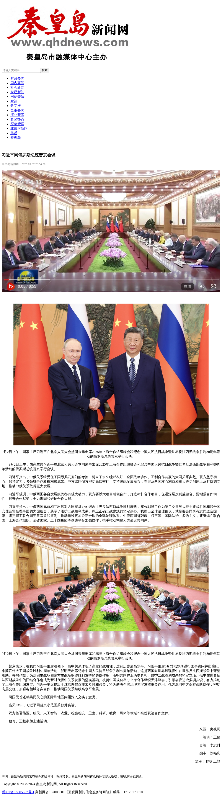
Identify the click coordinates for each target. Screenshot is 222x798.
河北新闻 (17, 115)
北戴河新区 (19, 128)
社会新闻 (17, 87)
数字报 (15, 106)
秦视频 (15, 137)
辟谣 (13, 133)
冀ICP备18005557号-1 (18, 792)
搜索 (44, 70)
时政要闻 (17, 78)
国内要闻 (17, 83)
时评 (13, 101)
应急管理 (17, 124)
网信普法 (17, 96)
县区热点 (17, 119)
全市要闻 (17, 110)
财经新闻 (17, 92)
